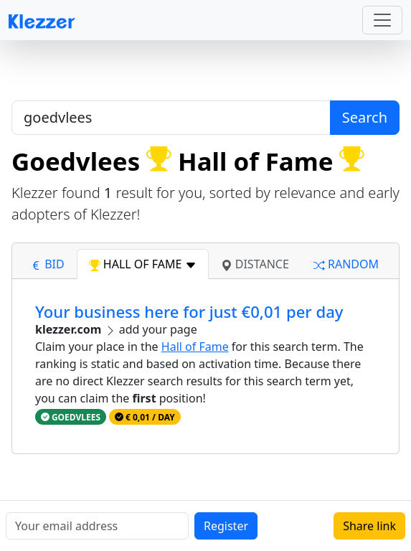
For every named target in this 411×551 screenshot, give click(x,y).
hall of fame (143, 264)
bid (47, 264)
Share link (369, 526)
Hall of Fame (195, 346)
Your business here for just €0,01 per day (189, 311)
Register (226, 526)
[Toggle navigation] (382, 20)
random (346, 264)
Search (364, 117)
